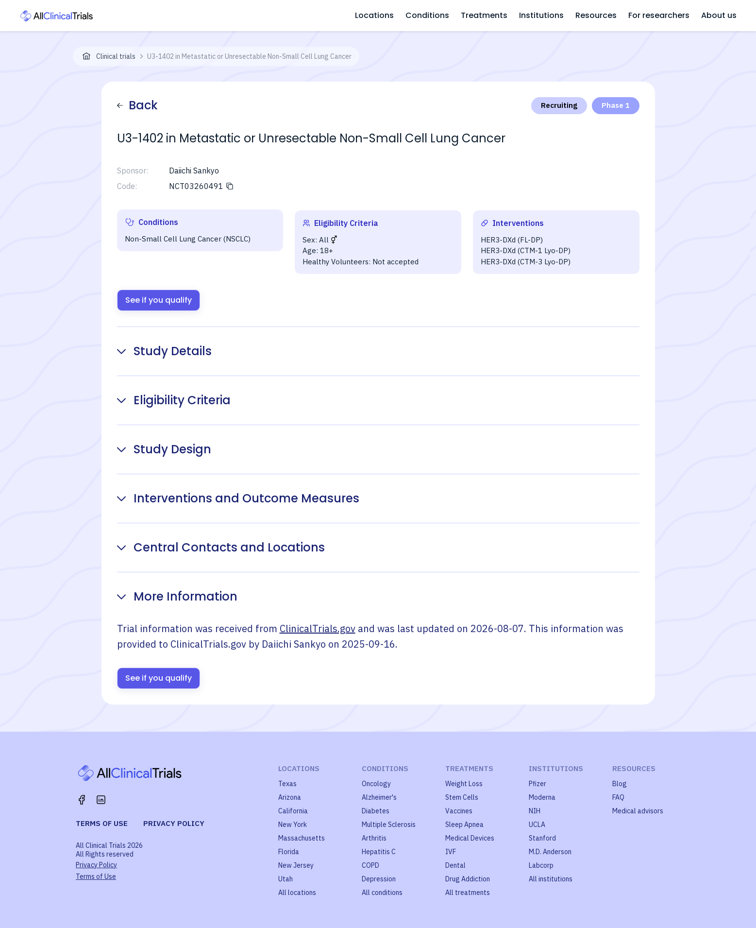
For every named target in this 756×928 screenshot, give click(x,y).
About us (719, 15)
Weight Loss (464, 783)
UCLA (537, 824)
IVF (450, 851)
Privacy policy (173, 823)
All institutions (550, 879)
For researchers (658, 15)
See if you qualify (158, 300)
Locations (374, 15)
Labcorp (541, 865)
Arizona (289, 797)
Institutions (541, 15)
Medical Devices (469, 838)
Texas (287, 783)
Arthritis (374, 838)
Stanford (542, 838)
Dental (455, 865)
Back (137, 105)
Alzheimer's (379, 797)
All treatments (467, 892)
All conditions (382, 892)
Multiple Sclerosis (389, 824)
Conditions (427, 15)
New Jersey (296, 865)
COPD (370, 865)
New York (292, 824)
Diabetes (375, 811)
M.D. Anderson (550, 851)
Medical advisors (637, 811)
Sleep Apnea (464, 824)
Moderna (542, 797)
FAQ (618, 797)
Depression (379, 879)
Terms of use (102, 823)
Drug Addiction (467, 879)
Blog (619, 783)
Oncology (376, 783)
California (293, 811)
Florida (288, 851)
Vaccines (458, 811)
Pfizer (537, 783)
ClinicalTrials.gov (317, 628)
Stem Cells (461, 797)
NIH (534, 811)
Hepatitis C (379, 851)
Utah (285, 879)
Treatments (484, 15)
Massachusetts (301, 838)
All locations (297, 892)
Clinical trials (115, 56)
